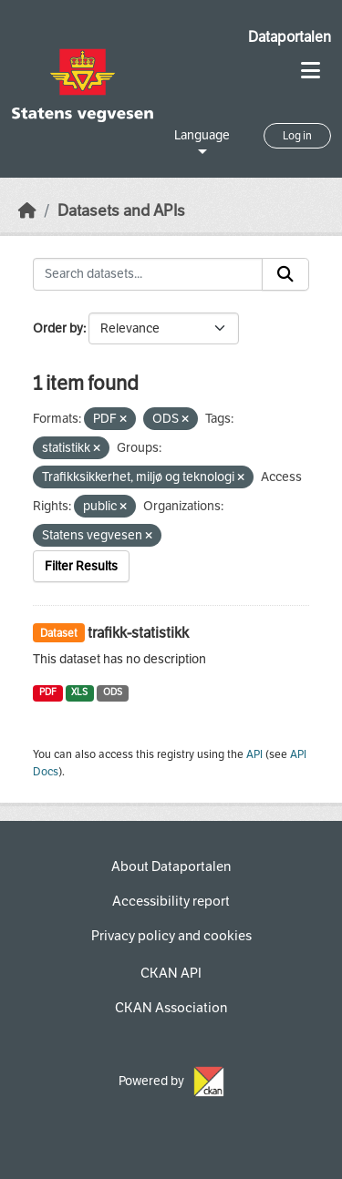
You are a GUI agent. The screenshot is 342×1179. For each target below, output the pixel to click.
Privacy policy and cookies (171, 936)
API (254, 754)
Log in (297, 135)
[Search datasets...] (148, 274)
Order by (58, 328)
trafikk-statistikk (138, 632)
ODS (112, 692)
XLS (79, 692)
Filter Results (81, 566)
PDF (48, 692)
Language (202, 135)
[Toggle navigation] (310, 71)
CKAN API (171, 973)
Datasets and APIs (121, 210)
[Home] (27, 210)
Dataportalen (289, 37)
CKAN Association (171, 1008)
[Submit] (285, 274)
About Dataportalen (171, 866)
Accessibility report (171, 901)
